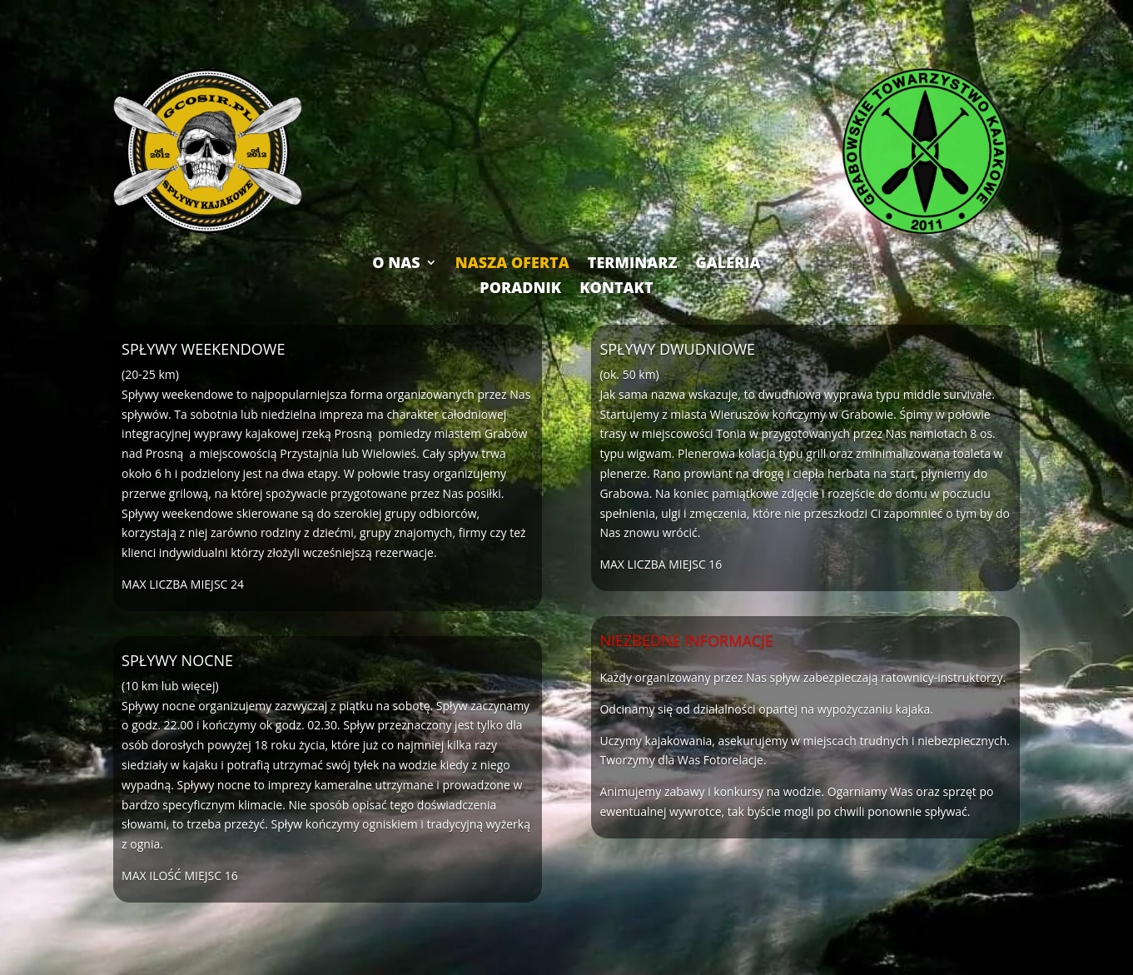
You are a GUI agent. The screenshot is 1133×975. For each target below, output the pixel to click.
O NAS (396, 260)
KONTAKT (616, 285)
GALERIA (727, 260)
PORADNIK (520, 285)
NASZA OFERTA (512, 260)
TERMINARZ (633, 260)
